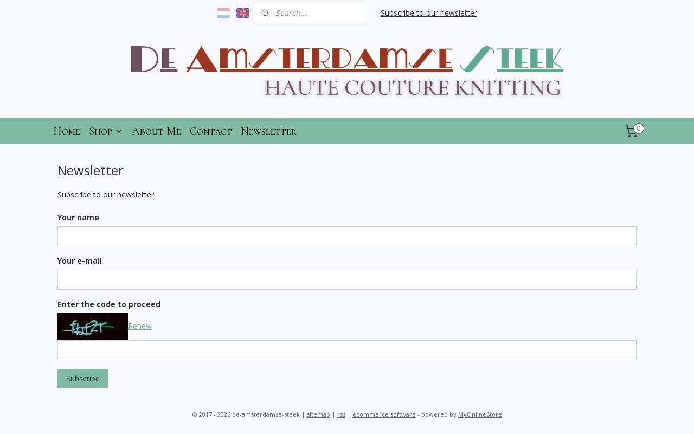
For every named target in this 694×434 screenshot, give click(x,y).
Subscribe (83, 378)
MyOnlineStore (480, 414)
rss (341, 414)
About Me (156, 131)
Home (66, 131)
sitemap (318, 414)
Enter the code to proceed (108, 304)
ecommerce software (384, 414)
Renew (140, 326)
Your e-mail (79, 261)
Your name (78, 217)
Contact (211, 131)
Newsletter (269, 131)
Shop (106, 131)
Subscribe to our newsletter (429, 13)
